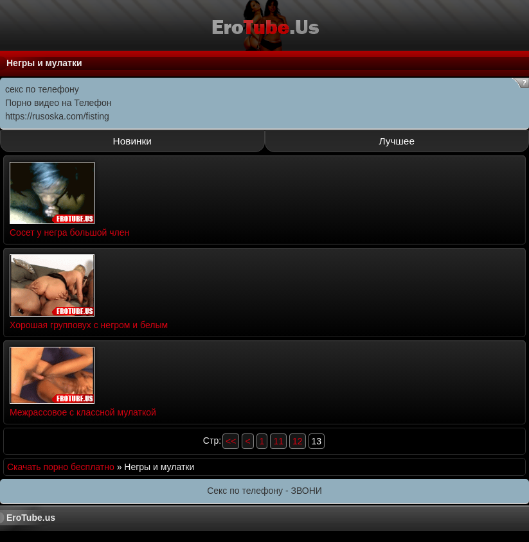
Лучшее (397, 141)
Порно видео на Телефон (58, 103)
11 (278, 441)
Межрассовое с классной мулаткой (83, 412)
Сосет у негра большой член (69, 232)
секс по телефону (42, 89)
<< (231, 441)
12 (297, 441)
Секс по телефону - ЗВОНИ (264, 490)
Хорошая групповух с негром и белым (89, 325)
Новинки (132, 141)
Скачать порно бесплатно (60, 467)
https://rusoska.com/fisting (57, 116)
